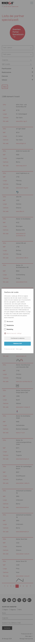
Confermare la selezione (17, 338)
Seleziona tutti (17, 343)
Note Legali (19, 349)
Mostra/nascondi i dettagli (14, 333)
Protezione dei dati (9, 349)
